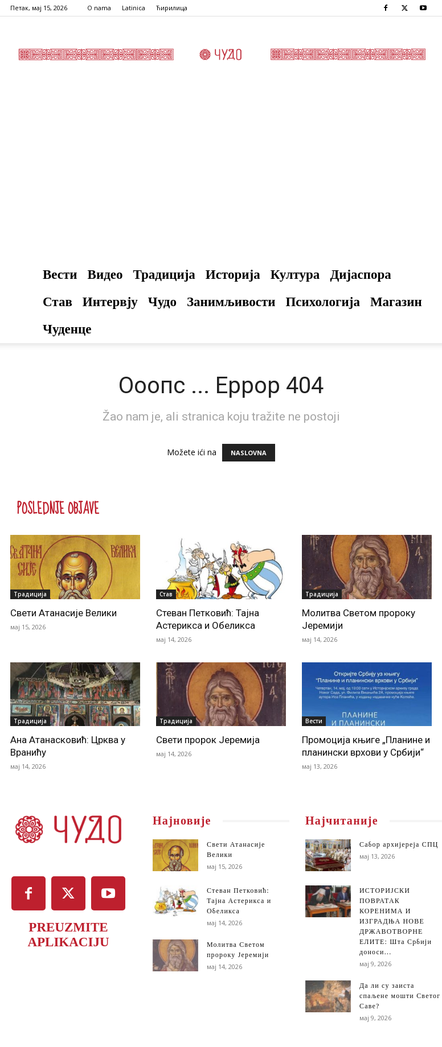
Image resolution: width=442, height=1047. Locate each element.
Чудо (162, 302)
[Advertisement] (221, 175)
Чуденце (67, 329)
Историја (233, 274)
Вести (60, 274)
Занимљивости (231, 302)
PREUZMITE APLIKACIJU (68, 934)
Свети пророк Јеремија (208, 739)
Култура (295, 274)
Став (57, 302)
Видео (105, 274)
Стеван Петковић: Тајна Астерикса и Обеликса (239, 901)
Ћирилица (171, 7)
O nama (99, 7)
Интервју (110, 302)
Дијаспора (360, 274)
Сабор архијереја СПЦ (399, 844)
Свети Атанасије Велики (63, 613)
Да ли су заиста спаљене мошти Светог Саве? (399, 996)
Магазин (396, 302)
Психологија (322, 302)
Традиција (164, 274)
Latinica (133, 7)
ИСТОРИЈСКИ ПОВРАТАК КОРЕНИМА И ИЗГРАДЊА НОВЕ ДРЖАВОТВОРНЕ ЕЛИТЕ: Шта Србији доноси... (395, 921)
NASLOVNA (249, 452)
